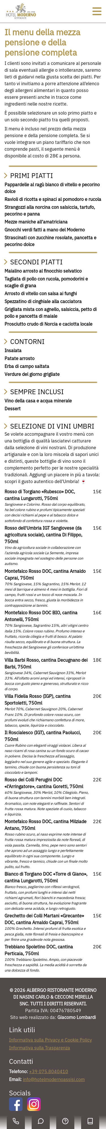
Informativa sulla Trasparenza (39, 1048)
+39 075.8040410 (48, 1071)
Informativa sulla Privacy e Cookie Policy (50, 1040)
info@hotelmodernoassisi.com (54, 1079)
